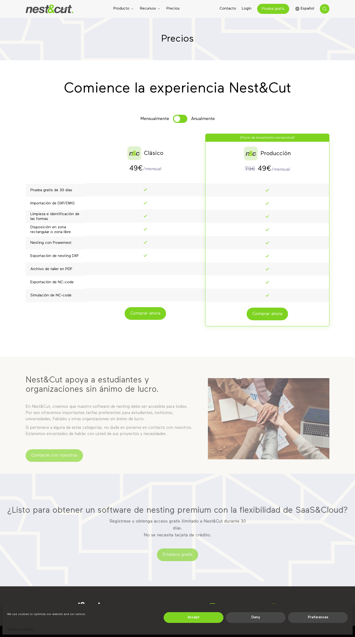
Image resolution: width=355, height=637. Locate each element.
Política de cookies (20, 629)
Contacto (228, 9)
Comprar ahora (145, 313)
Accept (194, 617)
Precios (173, 9)
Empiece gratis (177, 557)
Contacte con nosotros (54, 458)
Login (246, 9)
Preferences (318, 617)
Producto (121, 9)
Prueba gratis (273, 9)
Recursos (148, 9)
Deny (255, 617)
